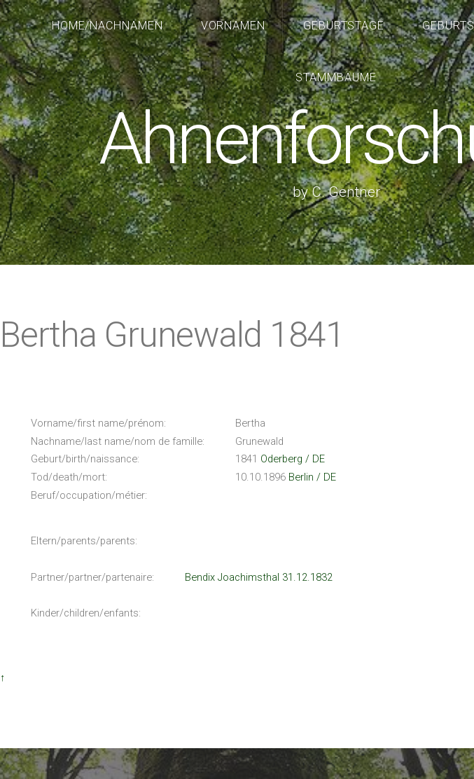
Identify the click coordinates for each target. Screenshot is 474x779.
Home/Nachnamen (108, 25)
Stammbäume (336, 77)
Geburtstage (344, 25)
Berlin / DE (312, 477)
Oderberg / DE (292, 459)
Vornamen (233, 25)
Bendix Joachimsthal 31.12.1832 (259, 577)
